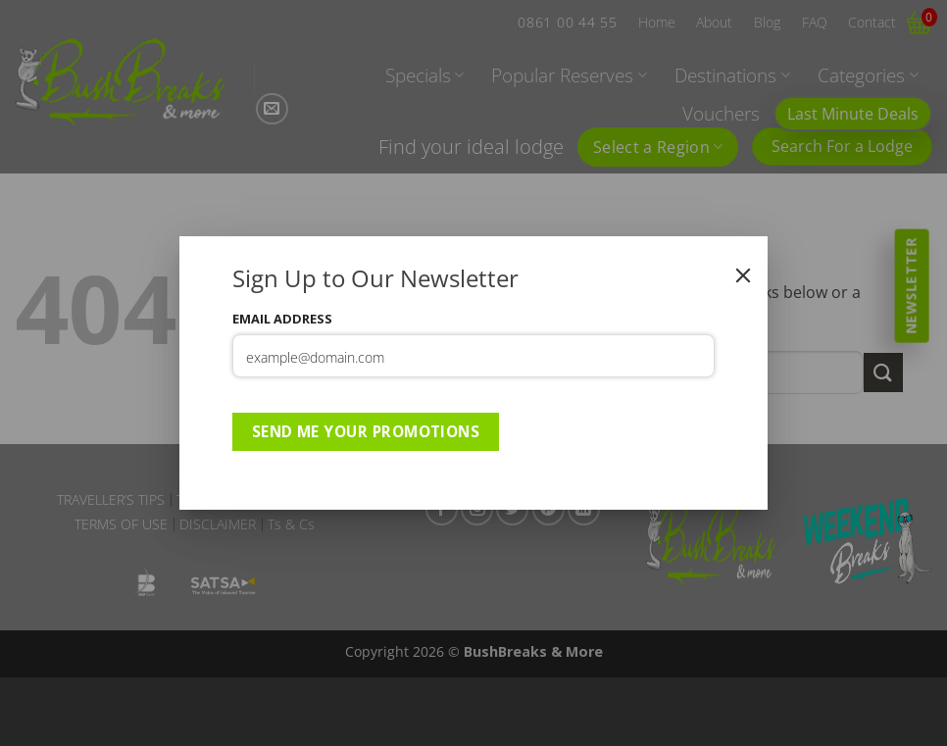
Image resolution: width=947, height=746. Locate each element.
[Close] (743, 275)
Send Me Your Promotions (366, 431)
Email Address (282, 318)
